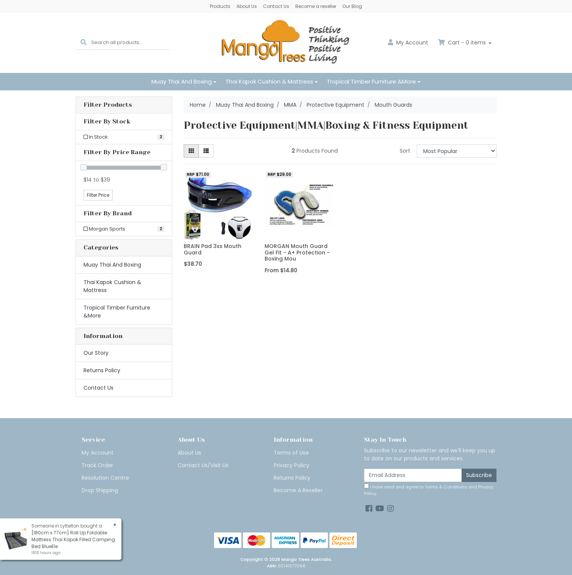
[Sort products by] (457, 151)
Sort (405, 151)
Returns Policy (102, 370)
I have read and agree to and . (428, 489)
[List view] (206, 151)
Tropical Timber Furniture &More (371, 81)
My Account (97, 453)
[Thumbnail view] (191, 151)
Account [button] (408, 42)
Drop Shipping (100, 490)
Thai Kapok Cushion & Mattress (269, 81)
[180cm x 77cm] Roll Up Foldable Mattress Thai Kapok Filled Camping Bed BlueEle (73, 539)
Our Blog (352, 6)
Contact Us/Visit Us (203, 465)
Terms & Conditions (446, 487)
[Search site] (83, 42)
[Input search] (130, 42)
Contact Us (276, 6)
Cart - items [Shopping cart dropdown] (462, 42)
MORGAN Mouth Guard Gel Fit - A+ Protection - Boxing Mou (297, 252)
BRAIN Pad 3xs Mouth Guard (212, 249)
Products (220, 6)
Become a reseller (315, 6)
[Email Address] (413, 475)
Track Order (97, 465)
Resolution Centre (105, 478)
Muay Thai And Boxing (181, 81)
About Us (246, 6)
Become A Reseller (298, 490)
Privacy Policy (291, 465)
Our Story (96, 353)
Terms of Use (291, 453)
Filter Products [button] (108, 104)
